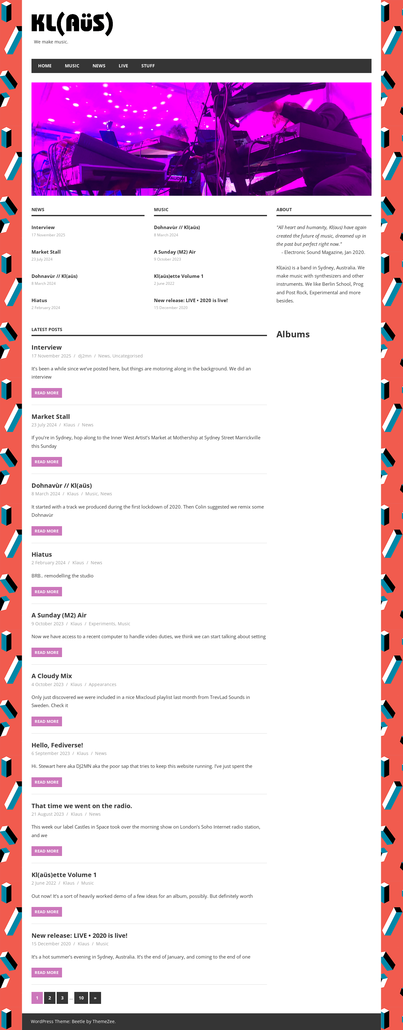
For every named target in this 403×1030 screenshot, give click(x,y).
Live (123, 66)
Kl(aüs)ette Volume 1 (179, 276)
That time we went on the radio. (81, 806)
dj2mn (85, 356)
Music (72, 66)
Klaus (69, 425)
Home (45, 66)
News (99, 66)
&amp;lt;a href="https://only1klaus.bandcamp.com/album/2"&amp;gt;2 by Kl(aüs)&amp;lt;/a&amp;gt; (324, 490)
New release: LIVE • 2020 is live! (191, 300)
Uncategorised (127, 356)
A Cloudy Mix (51, 676)
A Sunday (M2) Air (175, 252)
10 (81, 998)
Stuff (148, 66)
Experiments (102, 624)
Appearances (102, 684)
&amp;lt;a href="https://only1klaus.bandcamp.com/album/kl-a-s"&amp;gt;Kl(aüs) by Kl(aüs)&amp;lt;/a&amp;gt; (324, 552)
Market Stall (46, 252)
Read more (47, 393)
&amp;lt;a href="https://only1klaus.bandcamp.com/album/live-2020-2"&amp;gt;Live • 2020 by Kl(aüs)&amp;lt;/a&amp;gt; (324, 429)
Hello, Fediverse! (57, 745)
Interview (43, 227)
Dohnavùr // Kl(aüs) (54, 276)
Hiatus (39, 300)
